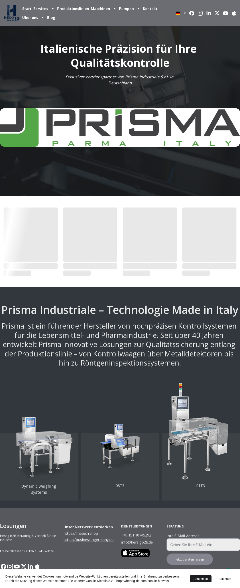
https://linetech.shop (80, 538)
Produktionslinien (73, 8)
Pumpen (126, 8)
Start (27, 8)
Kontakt (150, 8)
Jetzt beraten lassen (189, 564)
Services (40, 8)
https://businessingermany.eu (88, 544)
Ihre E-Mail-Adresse (183, 540)
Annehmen (200, 578)
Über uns (30, 17)
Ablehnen (225, 578)
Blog (51, 17)
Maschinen (100, 8)
